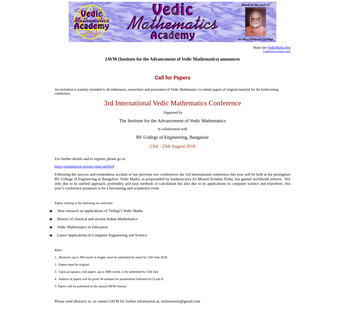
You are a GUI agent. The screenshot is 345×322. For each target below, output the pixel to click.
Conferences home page (276, 51)
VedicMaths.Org (278, 47)
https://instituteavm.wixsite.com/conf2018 (84, 166)
